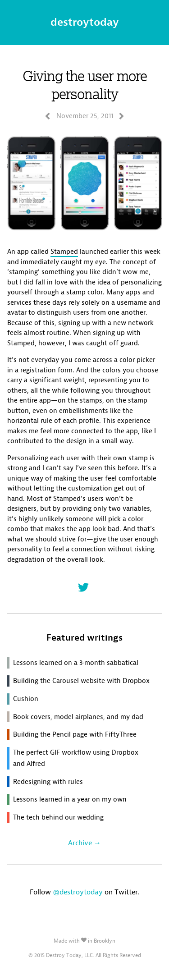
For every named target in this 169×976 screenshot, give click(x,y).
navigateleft (47, 116)
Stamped (64, 251)
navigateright (121, 116)
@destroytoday (78, 892)
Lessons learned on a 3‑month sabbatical (76, 662)
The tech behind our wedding (58, 817)
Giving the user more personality (85, 85)
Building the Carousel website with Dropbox (81, 680)
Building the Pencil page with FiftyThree (75, 734)
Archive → (84, 843)
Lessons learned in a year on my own (70, 799)
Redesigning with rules (48, 781)
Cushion (25, 698)
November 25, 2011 (84, 115)
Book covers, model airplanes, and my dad (78, 716)
